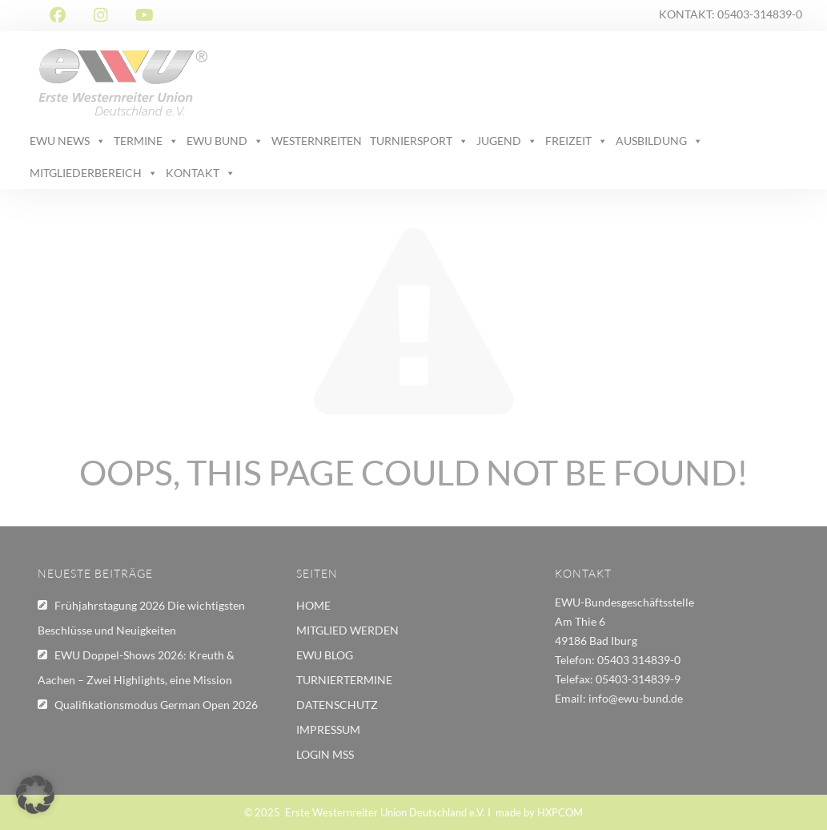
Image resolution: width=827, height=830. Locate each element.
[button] (35, 794)
